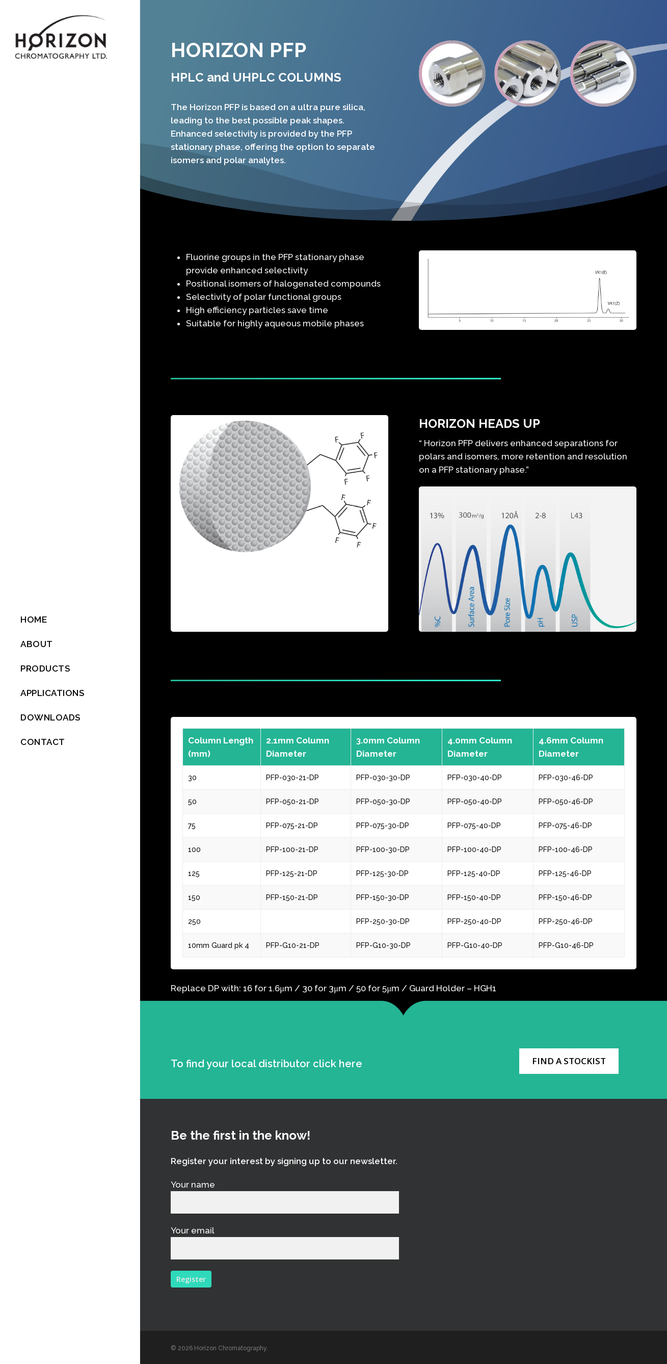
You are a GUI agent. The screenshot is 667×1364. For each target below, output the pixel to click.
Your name (285, 1196)
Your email (285, 1242)
